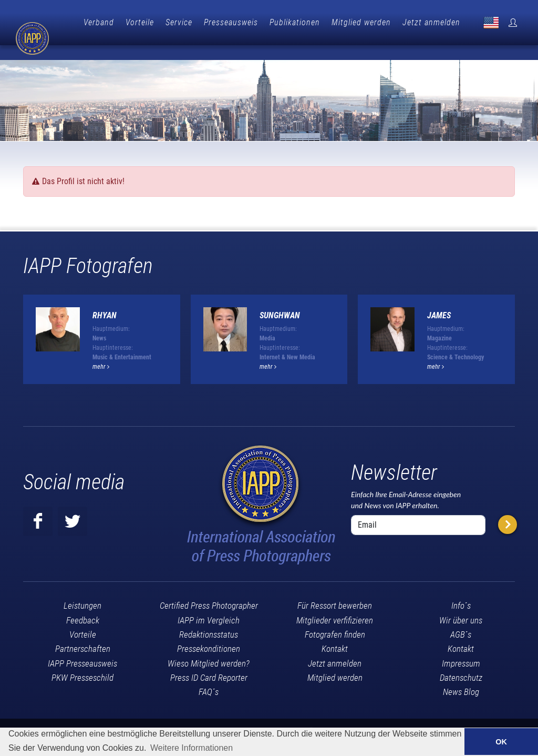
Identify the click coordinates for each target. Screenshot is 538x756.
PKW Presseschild (82, 660)
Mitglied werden (412, 22)
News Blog (461, 674)
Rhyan (104, 298)
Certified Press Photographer (209, 588)
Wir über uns (460, 603)
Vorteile (191, 22)
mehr (100, 349)
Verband (149, 22)
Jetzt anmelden (482, 22)
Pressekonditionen (208, 631)
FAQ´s (209, 674)
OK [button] (501, 742)
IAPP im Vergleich (209, 603)
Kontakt (335, 631)
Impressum (461, 646)
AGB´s (460, 617)
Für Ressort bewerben (334, 588)
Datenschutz (461, 660)
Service (229, 22)
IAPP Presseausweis (82, 646)
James (439, 298)
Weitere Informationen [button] (191, 747)
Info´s (461, 588)
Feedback (82, 603)
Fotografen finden (335, 617)
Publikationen (345, 22)
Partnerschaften (82, 631)
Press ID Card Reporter (208, 660)
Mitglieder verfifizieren (334, 603)
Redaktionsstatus (208, 617)
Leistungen (82, 588)
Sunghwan (280, 298)
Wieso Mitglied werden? (209, 646)
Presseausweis (282, 22)
